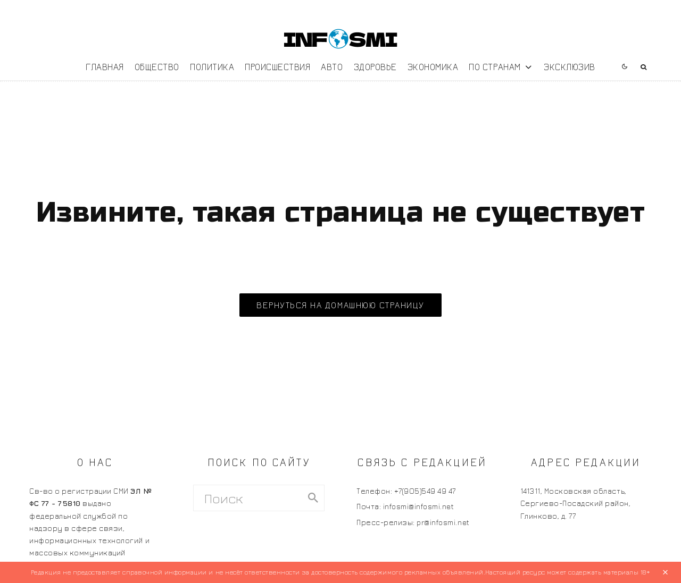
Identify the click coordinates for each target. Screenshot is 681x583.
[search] (313, 498)
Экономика (433, 66)
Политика (212, 66)
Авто (332, 66)
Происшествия (277, 66)
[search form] (248, 498)
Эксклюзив (569, 66)
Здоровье (375, 66)
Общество (157, 66)
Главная (105, 66)
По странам (494, 66)
